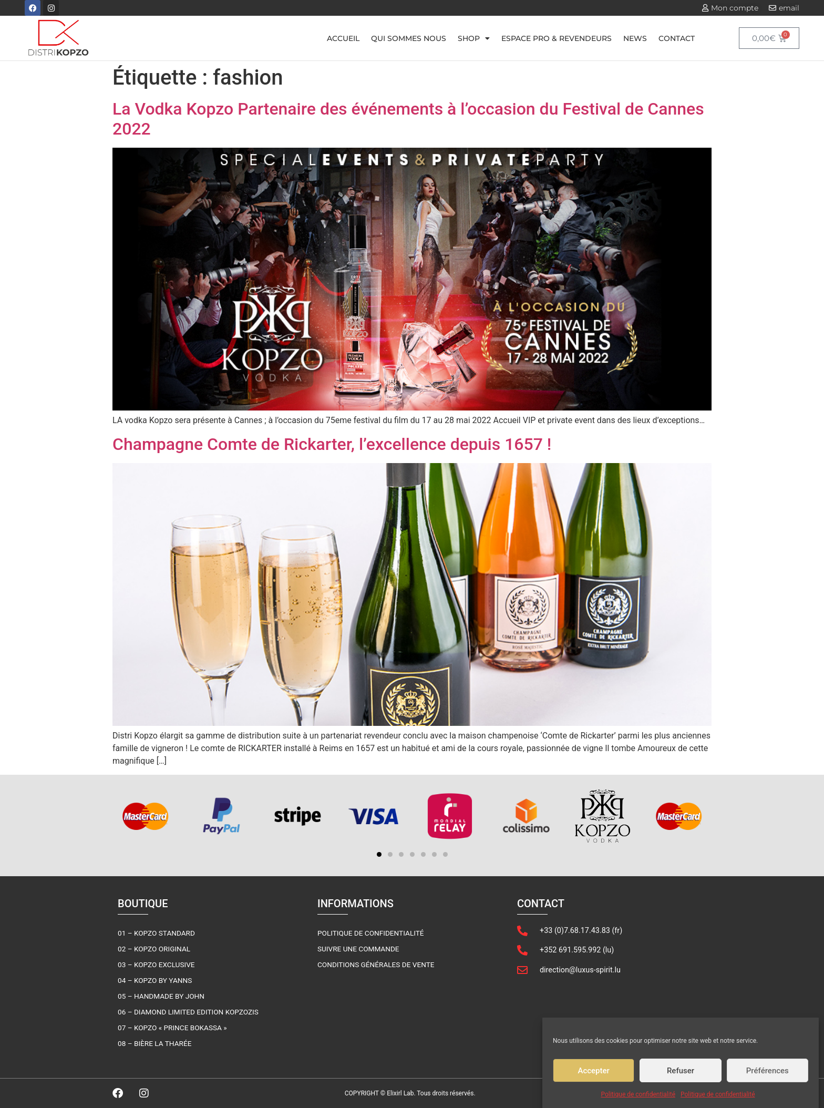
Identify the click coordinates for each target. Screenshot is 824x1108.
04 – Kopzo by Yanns (155, 980)
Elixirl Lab (400, 1093)
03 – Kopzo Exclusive (156, 964)
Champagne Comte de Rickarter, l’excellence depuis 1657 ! (331, 444)
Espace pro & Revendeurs (556, 38)
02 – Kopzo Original (154, 949)
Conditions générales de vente (376, 964)
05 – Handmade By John (161, 996)
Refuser (680, 1074)
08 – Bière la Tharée (154, 1043)
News (635, 38)
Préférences (767, 1074)
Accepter (593, 1074)
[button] (379, 854)
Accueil (343, 38)
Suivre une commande (358, 949)
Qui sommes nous (408, 38)
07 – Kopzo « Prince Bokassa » (172, 1027)
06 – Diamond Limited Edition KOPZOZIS (188, 1012)
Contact (676, 38)
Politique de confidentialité (638, 1097)
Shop (474, 38)
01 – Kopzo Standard (156, 933)
